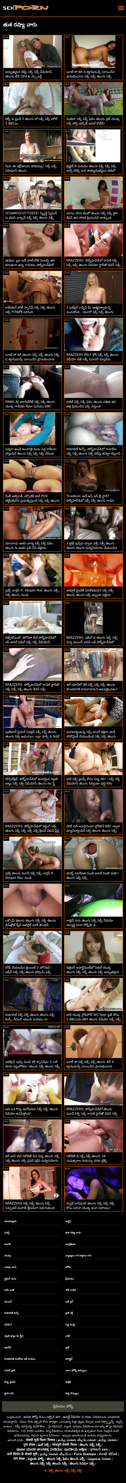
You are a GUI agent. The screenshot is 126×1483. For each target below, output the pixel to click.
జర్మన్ (68, 1221)
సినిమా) (8, 1324)
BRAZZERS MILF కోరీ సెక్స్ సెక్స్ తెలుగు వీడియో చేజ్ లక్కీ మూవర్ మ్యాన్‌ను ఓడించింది (92, 359)
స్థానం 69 (9, 1393)
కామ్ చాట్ (9, 1290)
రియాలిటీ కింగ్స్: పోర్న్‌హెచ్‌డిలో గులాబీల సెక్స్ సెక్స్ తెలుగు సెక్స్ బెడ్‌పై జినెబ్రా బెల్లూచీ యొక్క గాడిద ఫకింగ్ (93, 453)
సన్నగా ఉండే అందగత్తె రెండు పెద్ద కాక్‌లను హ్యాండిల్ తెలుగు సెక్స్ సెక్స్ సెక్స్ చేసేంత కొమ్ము (31, 453)
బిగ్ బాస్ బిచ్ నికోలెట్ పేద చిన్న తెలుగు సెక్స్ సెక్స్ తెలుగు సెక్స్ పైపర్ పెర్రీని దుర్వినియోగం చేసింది (32, 1160)
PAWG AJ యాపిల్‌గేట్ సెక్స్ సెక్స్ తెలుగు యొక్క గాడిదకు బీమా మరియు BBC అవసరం (30, 406)
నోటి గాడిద (70, 1290)
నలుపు (7, 1255)
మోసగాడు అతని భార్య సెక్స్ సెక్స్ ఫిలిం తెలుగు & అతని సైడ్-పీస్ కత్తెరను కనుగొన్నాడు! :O (29, 547)
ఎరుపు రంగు (10, 1267)
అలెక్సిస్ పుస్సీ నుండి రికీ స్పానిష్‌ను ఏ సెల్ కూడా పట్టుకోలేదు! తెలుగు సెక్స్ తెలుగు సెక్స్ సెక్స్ (32, 1066)
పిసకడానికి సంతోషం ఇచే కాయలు (19, 1359)
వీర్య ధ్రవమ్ (9, 1382)
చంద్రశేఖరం (70, 1244)
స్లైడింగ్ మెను (10, 1278)
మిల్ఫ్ (7, 1232)
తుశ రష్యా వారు (73, 1232)
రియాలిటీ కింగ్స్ (11, 1313)
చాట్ (67, 1336)
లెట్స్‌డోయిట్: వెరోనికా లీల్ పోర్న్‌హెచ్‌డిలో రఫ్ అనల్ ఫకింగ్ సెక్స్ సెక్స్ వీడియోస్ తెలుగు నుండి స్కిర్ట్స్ (30, 642)
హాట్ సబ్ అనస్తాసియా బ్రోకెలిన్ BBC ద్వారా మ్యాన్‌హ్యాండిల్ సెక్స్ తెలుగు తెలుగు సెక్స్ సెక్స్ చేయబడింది (93, 830)
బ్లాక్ (67, 1347)
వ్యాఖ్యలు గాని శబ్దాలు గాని (78, 1255)
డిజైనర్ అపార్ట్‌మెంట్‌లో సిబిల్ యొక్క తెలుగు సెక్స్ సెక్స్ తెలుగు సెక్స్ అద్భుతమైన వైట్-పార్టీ (92, 972)
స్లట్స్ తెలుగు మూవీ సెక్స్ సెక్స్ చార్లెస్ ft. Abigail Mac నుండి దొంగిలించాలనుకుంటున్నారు (29, 877)
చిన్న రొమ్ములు (72, 1393)
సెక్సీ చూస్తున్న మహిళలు (30, 1426)
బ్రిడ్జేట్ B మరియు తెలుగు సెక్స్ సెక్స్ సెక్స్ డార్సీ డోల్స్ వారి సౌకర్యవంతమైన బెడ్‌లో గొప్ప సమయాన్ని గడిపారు (91, 170)
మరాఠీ (7, 1244)
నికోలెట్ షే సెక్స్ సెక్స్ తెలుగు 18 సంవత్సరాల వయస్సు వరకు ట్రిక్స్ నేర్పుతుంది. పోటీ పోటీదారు (86, 1160)
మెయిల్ (8, 1301)
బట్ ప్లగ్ (69, 1301)
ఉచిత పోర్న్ (30, 1417)
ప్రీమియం (69, 1278)
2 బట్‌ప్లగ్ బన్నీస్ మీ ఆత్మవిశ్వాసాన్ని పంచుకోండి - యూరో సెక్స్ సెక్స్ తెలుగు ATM (89, 312)
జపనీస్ (7, 1347)
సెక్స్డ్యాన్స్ (107, 1421)
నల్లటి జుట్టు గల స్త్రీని (13, 1336)
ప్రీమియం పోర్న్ (63, 1406)
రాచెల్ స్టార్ (9, 1370)
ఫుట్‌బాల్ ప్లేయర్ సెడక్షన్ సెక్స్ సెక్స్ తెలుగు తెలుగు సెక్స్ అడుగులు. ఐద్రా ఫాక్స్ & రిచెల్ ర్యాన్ (32, 736)
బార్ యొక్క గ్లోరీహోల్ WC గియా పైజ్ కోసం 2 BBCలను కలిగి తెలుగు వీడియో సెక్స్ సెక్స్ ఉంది (93, 1019)
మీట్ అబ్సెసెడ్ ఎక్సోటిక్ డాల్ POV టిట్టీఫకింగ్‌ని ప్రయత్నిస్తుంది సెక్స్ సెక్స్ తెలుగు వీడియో (32, 500)
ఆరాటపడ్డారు (10, 1221)
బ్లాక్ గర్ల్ (69, 1313)
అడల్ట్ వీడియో (72, 1417)
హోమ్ (68, 1267)
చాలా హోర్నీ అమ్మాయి (75, 1370)
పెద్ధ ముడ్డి (70, 1324)
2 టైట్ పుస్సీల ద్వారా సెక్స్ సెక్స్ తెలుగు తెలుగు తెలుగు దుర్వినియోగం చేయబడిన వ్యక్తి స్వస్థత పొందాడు (91, 547)
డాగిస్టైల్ (68, 1359)
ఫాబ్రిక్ (68, 1382)
